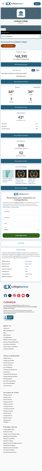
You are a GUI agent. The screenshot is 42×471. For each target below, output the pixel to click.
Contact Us (6, 328)
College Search (7, 358)
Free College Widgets (9, 383)
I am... (6, 227)
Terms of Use (6, 207)
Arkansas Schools (8, 402)
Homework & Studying (9, 445)
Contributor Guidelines (9, 344)
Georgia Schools (7, 415)
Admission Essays (8, 431)
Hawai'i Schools (7, 417)
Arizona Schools (7, 399)
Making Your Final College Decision (12, 443)
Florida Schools (7, 413)
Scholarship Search (8, 362)
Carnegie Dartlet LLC (16, 305)
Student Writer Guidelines (10, 346)
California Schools (8, 404)
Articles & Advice (8, 365)
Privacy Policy (15, 207)
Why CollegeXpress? (8, 330)
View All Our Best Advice (10, 452)
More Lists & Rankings (21, 188)
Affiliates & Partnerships (9, 339)
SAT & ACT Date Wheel (9, 381)
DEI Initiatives (7, 335)
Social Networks (7, 337)
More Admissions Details (21, 81)
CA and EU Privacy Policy (22, 306)
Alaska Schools (7, 397)
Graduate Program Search (10, 374)
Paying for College (8, 440)
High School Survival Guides (10, 447)
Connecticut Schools (8, 408)
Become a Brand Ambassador (11, 342)
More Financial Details (21, 64)
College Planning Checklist (10, 376)
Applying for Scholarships (10, 436)
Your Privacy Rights (32, 306)
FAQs (4, 333)
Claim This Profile (8, 46)
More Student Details (21, 107)
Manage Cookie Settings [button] (8, 308)
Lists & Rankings (7, 367)
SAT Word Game (7, 378)
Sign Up (37, 3)
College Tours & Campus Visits (11, 434)
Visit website (28, 261)
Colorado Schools (8, 406)
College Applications (8, 429)
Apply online (28, 264)
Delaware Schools (8, 411)
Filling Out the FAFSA (9, 438)
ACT (38, 70)
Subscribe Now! (21, 235)
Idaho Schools (7, 420)
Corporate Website (8, 348)
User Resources (7, 385)
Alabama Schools (7, 395)
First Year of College (8, 450)
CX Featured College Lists (10, 369)
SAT (33, 70)
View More (6, 422)
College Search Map (8, 360)
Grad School (6, 372)
